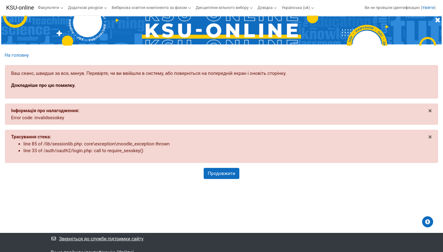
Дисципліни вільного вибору (222, 7)
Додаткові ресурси (85, 7)
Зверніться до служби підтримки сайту (97, 239)
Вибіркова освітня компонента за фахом (149, 7)
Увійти (428, 7)
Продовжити (221, 173)
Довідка (265, 7)
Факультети (48, 7)
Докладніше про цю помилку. (43, 85)
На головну (17, 55)
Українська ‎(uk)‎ (295, 7)
